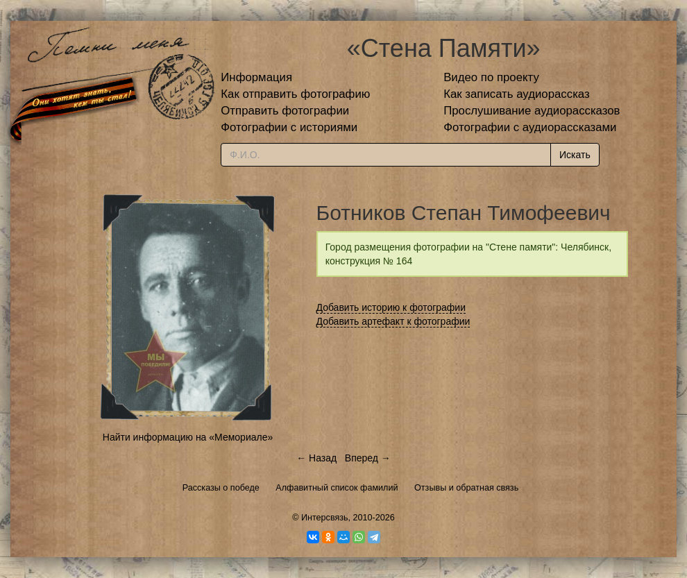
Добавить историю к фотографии (391, 307)
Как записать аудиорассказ (516, 94)
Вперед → (368, 458)
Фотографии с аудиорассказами (529, 127)
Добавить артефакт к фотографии (393, 321)
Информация (256, 77)
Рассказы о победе (221, 488)
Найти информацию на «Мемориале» (188, 437)
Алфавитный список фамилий (336, 488)
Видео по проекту (491, 77)
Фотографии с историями (289, 127)
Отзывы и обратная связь (466, 488)
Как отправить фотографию (295, 94)
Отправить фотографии (285, 110)
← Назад (316, 458)
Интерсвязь (324, 517)
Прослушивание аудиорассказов (531, 110)
